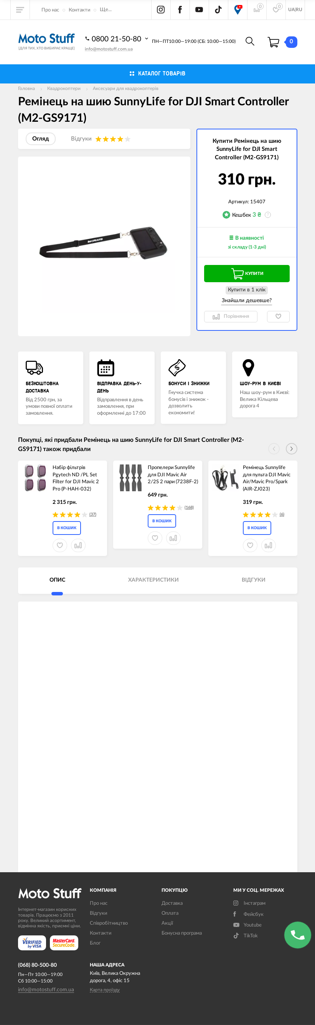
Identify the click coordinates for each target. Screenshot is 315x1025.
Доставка (172, 903)
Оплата (170, 913)
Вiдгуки (98, 913)
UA (291, 9)
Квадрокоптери (64, 88)
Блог (95, 943)
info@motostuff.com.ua (109, 49)
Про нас (50, 10)
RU (299, 9)
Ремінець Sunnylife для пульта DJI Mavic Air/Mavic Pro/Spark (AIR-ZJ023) (266, 478)
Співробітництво (109, 923)
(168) (189, 507)
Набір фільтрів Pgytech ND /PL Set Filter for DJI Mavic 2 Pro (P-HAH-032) (76, 478)
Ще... (106, 9)
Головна (26, 88)
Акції (167, 923)
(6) (282, 514)
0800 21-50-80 (117, 38)
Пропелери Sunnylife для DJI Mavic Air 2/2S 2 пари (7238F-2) (173, 474)
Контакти (79, 10)
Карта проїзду (105, 989)
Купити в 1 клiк (247, 290)
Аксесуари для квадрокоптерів (125, 88)
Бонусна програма (182, 933)
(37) (92, 514)
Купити (247, 274)
